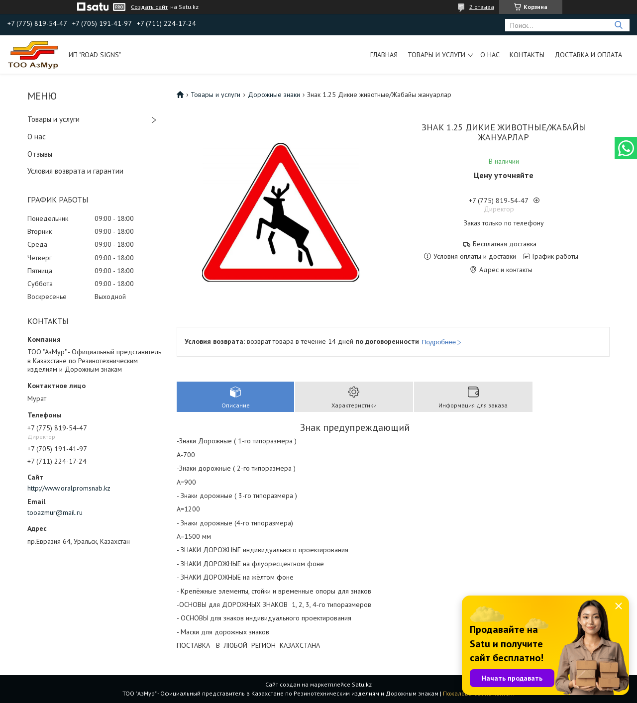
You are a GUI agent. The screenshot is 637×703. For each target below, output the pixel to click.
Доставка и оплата (588, 54)
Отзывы (39, 154)
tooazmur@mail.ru (55, 512)
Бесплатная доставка (504, 244)
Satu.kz (362, 684)
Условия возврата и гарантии (75, 171)
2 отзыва (481, 6)
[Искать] (618, 25)
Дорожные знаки (274, 94)
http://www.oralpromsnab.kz (68, 488)
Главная (384, 54)
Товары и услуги (436, 54)
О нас (490, 54)
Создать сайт (149, 6)
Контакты (527, 54)
